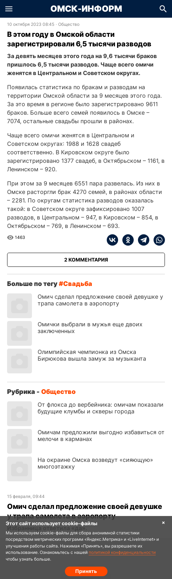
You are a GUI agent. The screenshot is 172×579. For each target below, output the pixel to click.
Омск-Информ (86, 9)
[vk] (112, 240)
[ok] (126, 240)
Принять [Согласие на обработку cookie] (86, 571)
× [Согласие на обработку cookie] (163, 522)
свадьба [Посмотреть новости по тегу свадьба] (77, 283)
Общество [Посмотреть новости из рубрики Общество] (68, 24)
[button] (9, 9)
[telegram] (141, 240)
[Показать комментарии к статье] (86, 260)
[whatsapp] (157, 240)
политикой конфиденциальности (122, 552)
